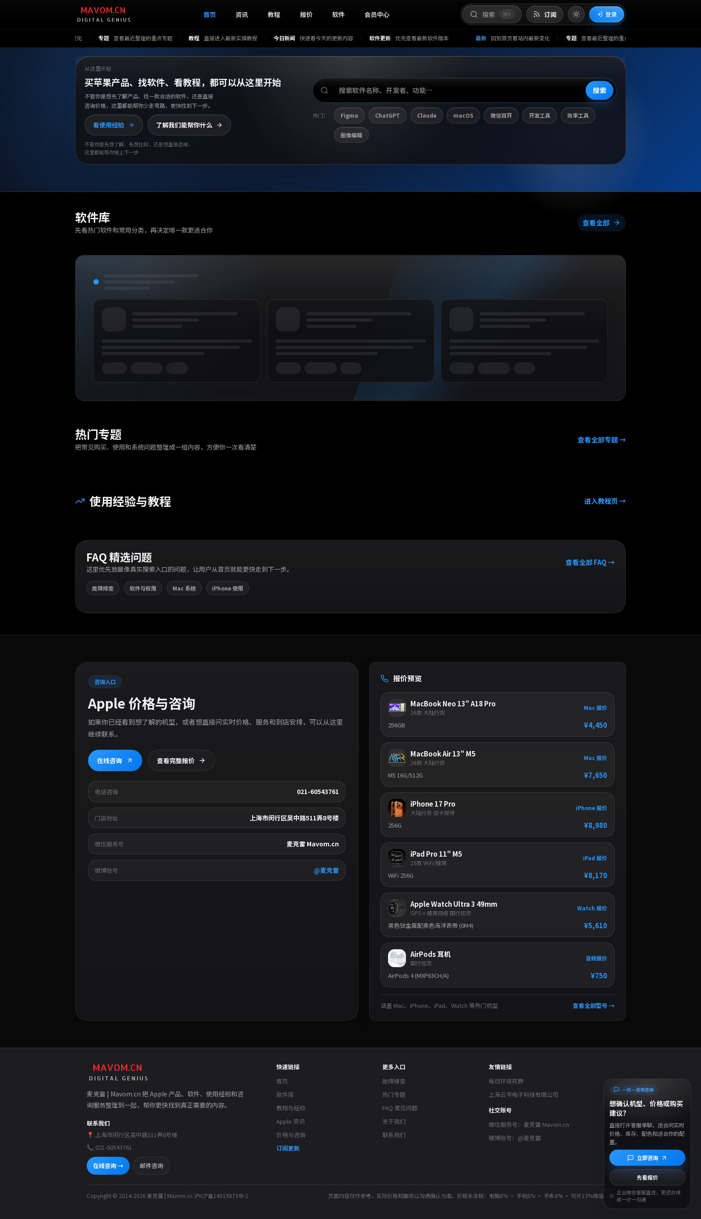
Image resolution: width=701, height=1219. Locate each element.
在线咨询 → (108, 1165)
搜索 (599, 90)
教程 (274, 14)
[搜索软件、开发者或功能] (464, 90)
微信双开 (501, 115)
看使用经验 (114, 124)
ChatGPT (387, 115)
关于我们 (393, 1121)
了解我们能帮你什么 (189, 124)
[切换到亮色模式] (576, 14)
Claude (426, 115)
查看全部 (602, 222)
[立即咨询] (647, 1158)
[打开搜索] (492, 14)
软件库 (285, 1094)
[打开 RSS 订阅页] (544, 14)
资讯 (242, 14)
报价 (306, 14)
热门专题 (393, 1094)
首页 (209, 14)
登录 (606, 14)
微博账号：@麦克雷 (515, 1138)
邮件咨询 (151, 1165)
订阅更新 (288, 1148)
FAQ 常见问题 (400, 1108)
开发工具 (539, 115)
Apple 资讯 (290, 1121)
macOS (463, 115)
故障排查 (393, 1081)
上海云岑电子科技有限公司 (523, 1094)
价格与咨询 (290, 1134)
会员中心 (376, 14)
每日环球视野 (506, 1081)
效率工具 (578, 115)
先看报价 (647, 1177)
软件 (338, 14)
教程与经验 (290, 1108)
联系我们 (393, 1134)
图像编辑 (351, 135)
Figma (349, 115)
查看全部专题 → (602, 439)
